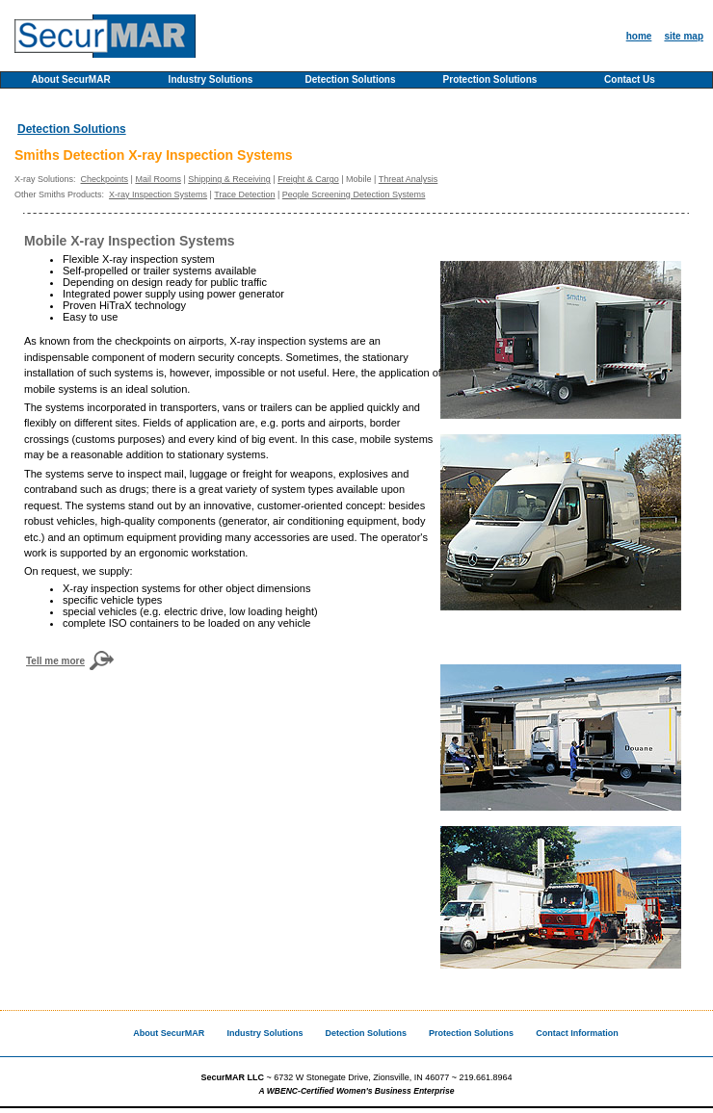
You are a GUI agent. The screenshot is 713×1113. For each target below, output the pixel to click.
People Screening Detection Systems (354, 194)
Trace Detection (244, 194)
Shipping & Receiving (229, 179)
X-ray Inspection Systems (158, 194)
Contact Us (629, 80)
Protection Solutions (490, 80)
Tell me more (55, 661)
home (639, 36)
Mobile (359, 179)
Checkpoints (105, 179)
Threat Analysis (408, 179)
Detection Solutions (350, 80)
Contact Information (577, 1033)
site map (683, 36)
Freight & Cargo (308, 179)
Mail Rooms (158, 179)
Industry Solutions (211, 80)
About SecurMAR (70, 80)
